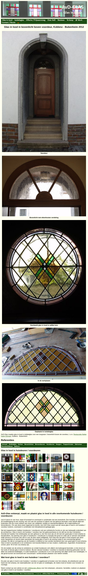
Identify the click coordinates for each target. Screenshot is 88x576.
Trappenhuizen (68, 444)
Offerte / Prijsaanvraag (35, 20)
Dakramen (78, 444)
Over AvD (51, 20)
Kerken (20, 444)
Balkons (17, 446)
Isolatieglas (19, 20)
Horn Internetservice (27, 574)
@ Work (78, 20)
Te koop (70, 20)
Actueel (4, 444)
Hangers (58, 444)
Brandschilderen (7, 446)
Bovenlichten (29, 444)
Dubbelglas (12, 444)
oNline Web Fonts (48, 574)
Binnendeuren (40, 444)
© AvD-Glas (6, 574)
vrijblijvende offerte (34, 568)
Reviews (61, 20)
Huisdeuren (50, 444)
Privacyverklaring (63, 574)
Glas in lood (7, 20)
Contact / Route (8, 23)
